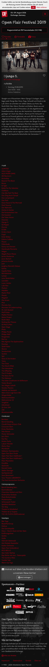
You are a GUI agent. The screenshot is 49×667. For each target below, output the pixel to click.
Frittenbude (6, 244)
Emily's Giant (6, 232)
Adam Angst (6, 171)
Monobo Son (6, 305)
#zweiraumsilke (7, 412)
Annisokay (5, 178)
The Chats (5, 364)
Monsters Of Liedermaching (11, 307)
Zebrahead (5, 405)
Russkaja (5, 344)
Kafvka (4, 269)
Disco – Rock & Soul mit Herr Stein (14, 531)
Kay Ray (4, 439)
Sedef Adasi (6, 346)
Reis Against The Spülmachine (12, 342)
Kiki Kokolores (6, 273)
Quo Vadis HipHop (8, 553)
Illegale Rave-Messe (9, 254)
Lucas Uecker (6, 283)
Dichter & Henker (8, 210)
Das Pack (5, 200)
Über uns (37, 661)
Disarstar (5, 220)
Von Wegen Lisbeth (9, 385)
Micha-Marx (6, 446)
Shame (4, 349)
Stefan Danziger (7, 470)
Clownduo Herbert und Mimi (12, 492)
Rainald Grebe (7, 468)
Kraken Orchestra (8, 546)
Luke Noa (5, 286)
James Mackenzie (8, 256)
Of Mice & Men (7, 325)
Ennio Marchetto (7, 429)
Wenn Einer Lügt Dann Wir (11, 393)
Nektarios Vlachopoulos (10, 451)
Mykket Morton (7, 315)
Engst (4, 234)
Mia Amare (5, 300)
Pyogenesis (6, 337)
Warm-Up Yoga (7, 563)
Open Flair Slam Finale (10, 453)
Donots (4, 227)
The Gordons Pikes (8, 558)
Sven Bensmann (7, 475)
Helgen (4, 251)
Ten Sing (5, 507)
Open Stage (6, 327)
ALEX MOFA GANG (8, 174)
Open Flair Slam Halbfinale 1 (12, 456)
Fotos (32, 37)
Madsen (4, 288)
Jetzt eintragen (24, 577)
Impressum (6, 661)
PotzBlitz (5, 463)
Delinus (4, 526)
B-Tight (4, 186)
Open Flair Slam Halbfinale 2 (12, 458)
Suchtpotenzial (7, 473)
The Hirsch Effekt (8, 366)
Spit (3, 356)
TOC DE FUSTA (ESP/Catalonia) (13, 514)
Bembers (5, 419)
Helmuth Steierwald (9, 541)
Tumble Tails (6, 560)
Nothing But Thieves (9, 322)
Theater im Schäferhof (10, 509)
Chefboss (5, 191)
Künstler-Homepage (12, 79)
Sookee (4, 354)
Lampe (4, 276)
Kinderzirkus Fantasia (9, 495)
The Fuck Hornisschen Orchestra (13, 480)
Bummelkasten (7, 490)
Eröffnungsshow (7, 533)
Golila (4, 538)
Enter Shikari (6, 237)
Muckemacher (7, 500)
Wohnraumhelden (8, 398)
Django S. (5, 222)
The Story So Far (7, 376)
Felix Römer (6, 432)
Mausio (4, 295)
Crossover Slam (7, 427)
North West (6, 320)
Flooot (4, 242)
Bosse (4, 183)
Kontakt (28, 661)
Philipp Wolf (6, 334)
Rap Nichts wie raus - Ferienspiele (14, 555)
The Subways (6, 378)
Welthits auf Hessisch (9, 390)
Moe (3, 303)
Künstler (6, 37)
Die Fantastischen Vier (10, 212)
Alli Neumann (6, 176)
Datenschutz (17, 661)
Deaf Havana (6, 205)
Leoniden (5, 281)
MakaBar (5, 290)
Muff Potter (6, 312)
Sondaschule (6, 351)
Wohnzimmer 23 (8, 400)
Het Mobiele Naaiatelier (10, 543)
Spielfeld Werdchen (9, 504)
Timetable (19, 37)
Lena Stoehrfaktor (8, 278)
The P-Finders (7, 373)
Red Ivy (4, 339)
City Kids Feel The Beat (10, 193)
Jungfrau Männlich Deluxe (11, 266)
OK (33, 7)
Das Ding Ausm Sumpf (10, 195)
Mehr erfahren (42, 7)
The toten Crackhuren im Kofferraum (15, 381)
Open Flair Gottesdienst (10, 548)
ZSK (3, 410)
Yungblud (5, 402)
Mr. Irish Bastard (7, 310)
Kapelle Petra (6, 271)
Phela (4, 329)
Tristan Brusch (7, 383)
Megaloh (5, 298)
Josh (3, 264)
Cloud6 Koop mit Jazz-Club (11, 424)
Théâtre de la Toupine (9, 512)
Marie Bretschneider (9, 497)
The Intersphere (7, 368)
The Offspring (6, 371)
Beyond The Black (8, 181)
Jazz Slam (5, 436)
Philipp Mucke (6, 332)
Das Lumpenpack (8, 198)
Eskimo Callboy (7, 239)
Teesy (4, 361)
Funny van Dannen (8, 247)
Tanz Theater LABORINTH (11, 478)
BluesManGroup (7, 524)
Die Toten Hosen (8, 217)
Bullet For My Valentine (10, 188)
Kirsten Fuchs (6, 441)
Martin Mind (6, 293)
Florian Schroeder (8, 434)
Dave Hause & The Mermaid (12, 203)
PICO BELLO (6, 550)
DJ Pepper (5, 225)
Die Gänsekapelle (8, 529)
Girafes (4, 536)
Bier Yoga (5, 521)
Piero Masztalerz (7, 461)
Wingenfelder (6, 395)
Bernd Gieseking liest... (9, 487)
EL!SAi (4, 230)
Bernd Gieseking (7, 422)
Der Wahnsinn (7, 208)
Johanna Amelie (7, 261)
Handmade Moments (9, 249)
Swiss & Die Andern (9, 359)
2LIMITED (5, 169)
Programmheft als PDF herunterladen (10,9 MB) (24, 30)
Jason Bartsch (6, 259)
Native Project (6, 317)
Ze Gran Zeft (6, 407)
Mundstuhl (5, 449)
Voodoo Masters (7, 388)
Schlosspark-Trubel (8, 502)
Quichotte (5, 466)
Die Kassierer (6, 215)
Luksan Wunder (7, 444)
